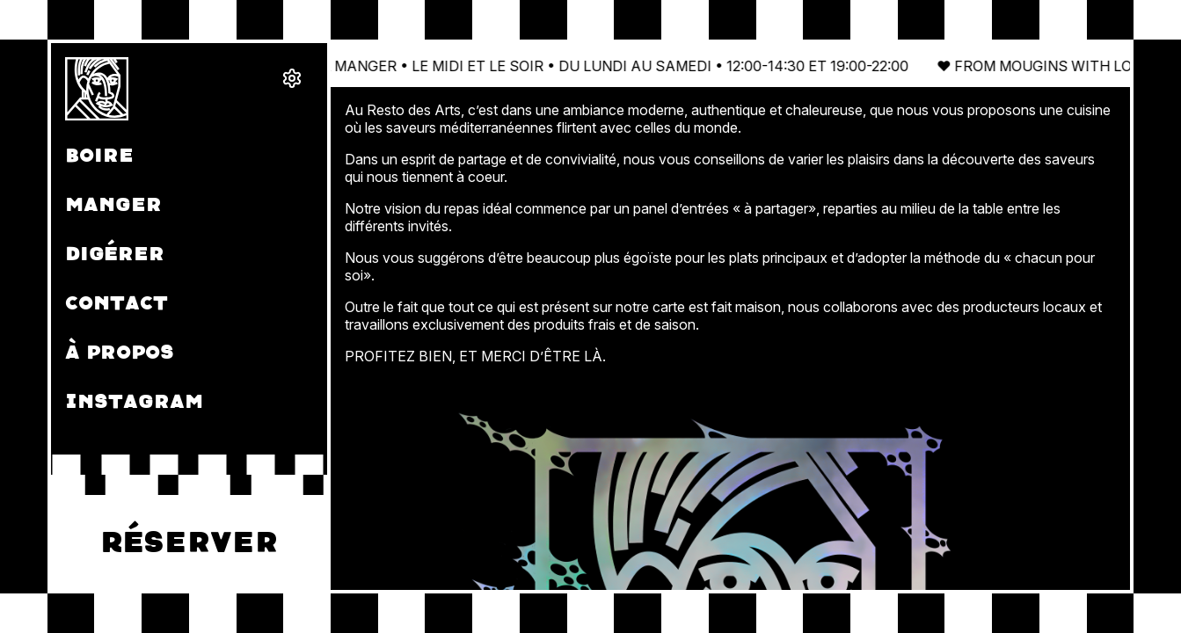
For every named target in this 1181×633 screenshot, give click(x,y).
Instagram (134, 401)
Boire (99, 155)
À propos (119, 352)
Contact (116, 302)
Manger (113, 204)
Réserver (189, 542)
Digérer (114, 253)
